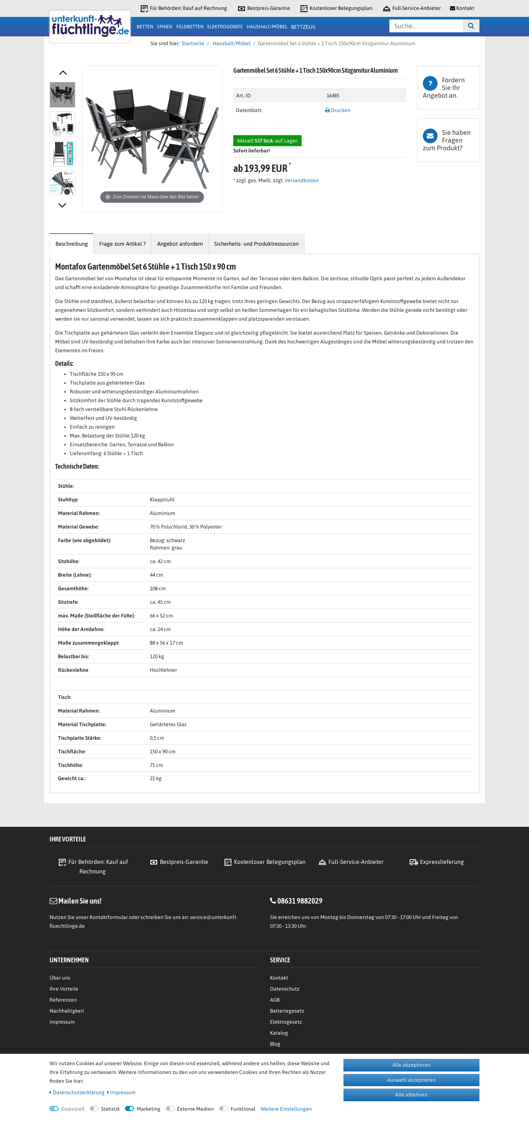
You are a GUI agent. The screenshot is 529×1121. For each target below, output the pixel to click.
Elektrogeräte (225, 26)
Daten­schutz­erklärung (77, 1092)
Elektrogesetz (286, 1022)
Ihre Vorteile (64, 989)
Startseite (192, 43)
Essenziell (72, 1109)
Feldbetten (190, 26)
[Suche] (471, 25)
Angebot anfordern (180, 244)
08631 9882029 (300, 900)
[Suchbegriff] (426, 25)
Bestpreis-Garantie (263, 8)
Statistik (110, 1109)
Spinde (165, 26)
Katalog (279, 1033)
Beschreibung (71, 244)
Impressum (62, 1022)
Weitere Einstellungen (286, 1109)
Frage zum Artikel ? (122, 244)
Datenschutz (284, 989)
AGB (275, 1000)
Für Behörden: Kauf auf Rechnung (183, 8)
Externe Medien (195, 1109)
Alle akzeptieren (411, 1065)
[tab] (448, 87)
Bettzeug (303, 27)
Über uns (60, 978)
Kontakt (279, 978)
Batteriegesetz (287, 1011)
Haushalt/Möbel (266, 26)
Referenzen (63, 1000)
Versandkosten (301, 180)
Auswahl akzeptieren (411, 1080)
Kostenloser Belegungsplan (336, 8)
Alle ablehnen (411, 1094)
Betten (145, 26)
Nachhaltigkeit (67, 1011)
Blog (275, 1044)
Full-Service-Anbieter (411, 8)
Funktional (243, 1109)
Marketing (149, 1109)
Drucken (337, 110)
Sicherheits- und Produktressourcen (256, 244)
